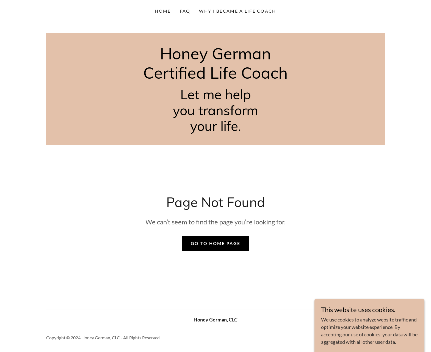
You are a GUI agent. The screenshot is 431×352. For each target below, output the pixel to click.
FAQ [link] (185, 10)
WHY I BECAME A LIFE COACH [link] (237, 10)
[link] (215, 77)
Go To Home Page (215, 243)
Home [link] (163, 10)
